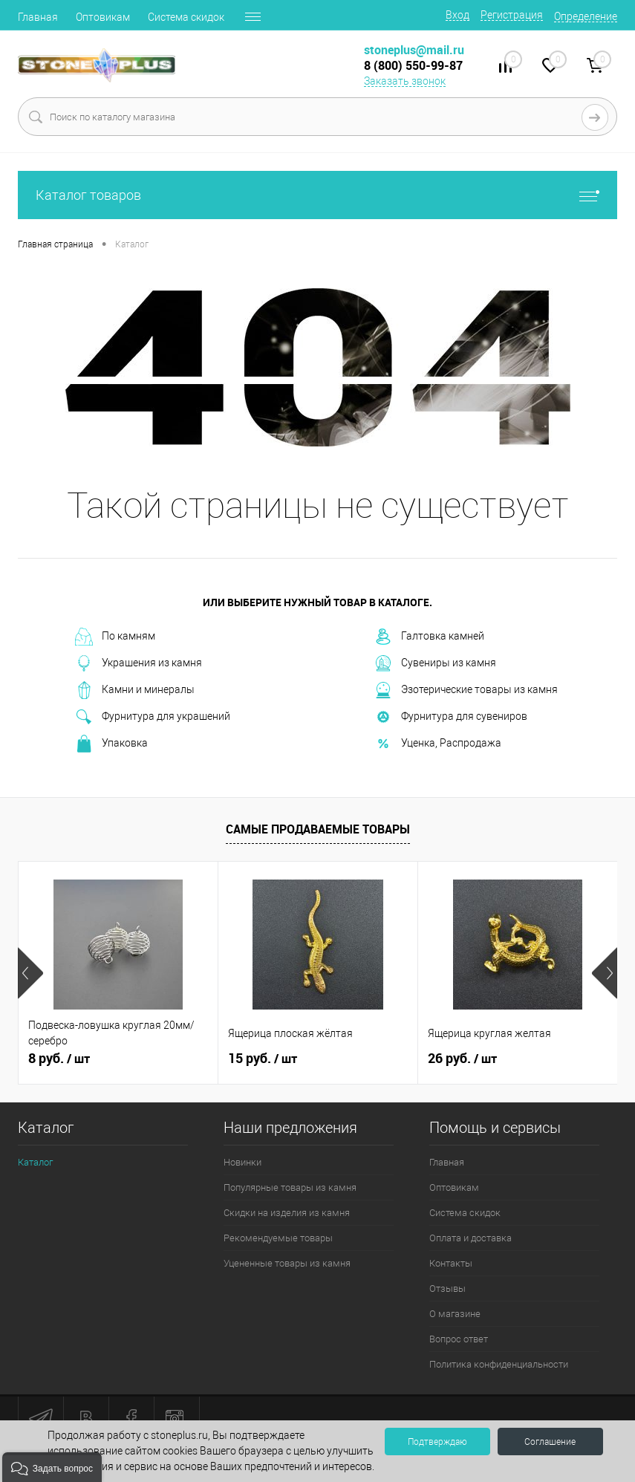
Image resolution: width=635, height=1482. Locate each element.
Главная (38, 17)
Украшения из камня (138, 663)
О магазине (455, 1313)
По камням (115, 637)
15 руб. (262, 1058)
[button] (52, 1467)
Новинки (242, 1162)
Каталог (35, 1162)
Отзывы (447, 1288)
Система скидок (186, 17)
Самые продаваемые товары (318, 829)
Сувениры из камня (435, 663)
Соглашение (550, 1442)
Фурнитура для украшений (152, 717)
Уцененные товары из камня (287, 1263)
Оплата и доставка (470, 1238)
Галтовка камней (429, 637)
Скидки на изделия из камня (287, 1212)
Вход (457, 15)
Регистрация (512, 15)
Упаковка (111, 744)
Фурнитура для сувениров (450, 717)
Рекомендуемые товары (278, 1238)
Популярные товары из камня (290, 1187)
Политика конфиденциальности (498, 1364)
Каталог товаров (317, 195)
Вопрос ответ (458, 1339)
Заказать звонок (405, 81)
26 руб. (462, 1058)
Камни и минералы (135, 690)
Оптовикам (103, 17)
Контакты (450, 1263)
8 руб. (59, 1058)
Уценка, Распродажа (437, 744)
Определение (585, 16)
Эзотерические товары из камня (466, 690)
